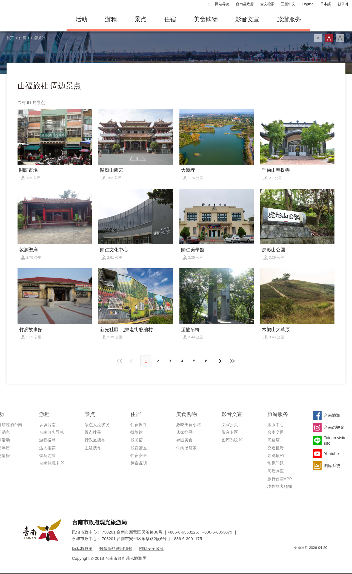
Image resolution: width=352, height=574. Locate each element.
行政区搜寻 (95, 440)
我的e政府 (298, 557)
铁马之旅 (47, 455)
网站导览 (222, 4)
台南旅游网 (31, 19)
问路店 (273, 440)
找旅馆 (136, 432)
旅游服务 (289, 19)
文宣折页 (230, 424)
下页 (132, 361)
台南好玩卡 (49, 463)
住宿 (170, 19)
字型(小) (318, 38)
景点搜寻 (93, 432)
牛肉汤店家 (186, 447)
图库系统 (230, 440)
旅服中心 (275, 424)
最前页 (120, 361)
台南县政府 (245, 4)
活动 (81, 19)
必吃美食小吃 (188, 424)
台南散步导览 (51, 432)
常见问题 (275, 463)
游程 (111, 19)
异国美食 (184, 440)
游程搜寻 (47, 440)
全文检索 (267, 4)
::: (210, 4)
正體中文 (288, 4)
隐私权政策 (82, 548)
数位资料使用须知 (115, 548)
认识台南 (47, 424)
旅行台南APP (279, 478)
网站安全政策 (151, 548)
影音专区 (230, 432)
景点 (140, 19)
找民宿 (136, 440)
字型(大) (340, 38)
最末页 (232, 361)
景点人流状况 (97, 424)
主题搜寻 (93, 447)
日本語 (325, 4)
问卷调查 (275, 470)
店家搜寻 (184, 432)
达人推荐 (47, 447)
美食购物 (206, 19)
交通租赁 (275, 447)
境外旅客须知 (279, 486)
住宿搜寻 (138, 424)
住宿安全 (138, 455)
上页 (219, 361)
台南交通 (275, 432)
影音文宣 (247, 19)
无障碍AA (317, 557)
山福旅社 (38, 38)
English (308, 4)
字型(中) (329, 38)
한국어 (342, 4)
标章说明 (138, 463)
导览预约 (275, 455)
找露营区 (138, 447)
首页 (10, 38)
